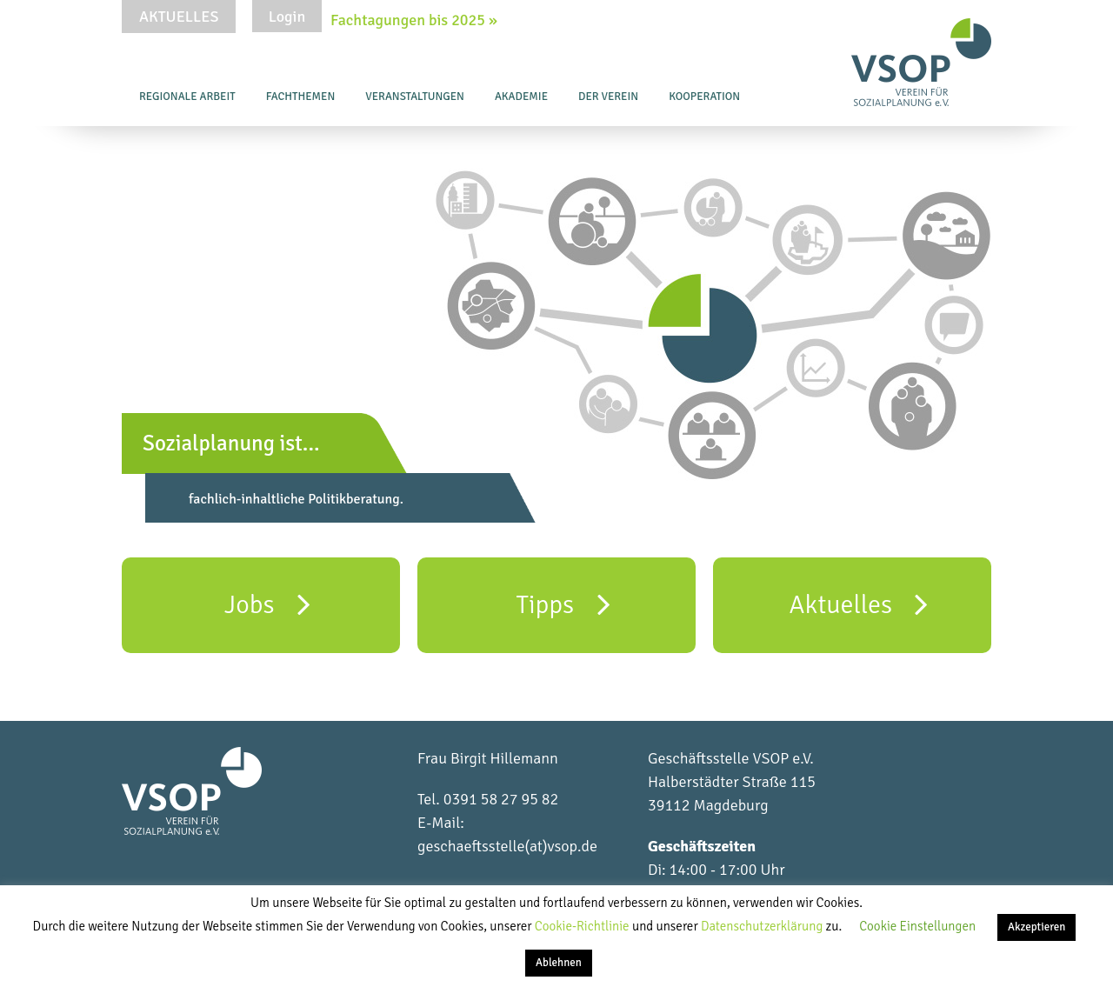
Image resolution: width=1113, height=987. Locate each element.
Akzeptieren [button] (1036, 927)
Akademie (521, 96)
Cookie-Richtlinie (583, 926)
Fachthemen (301, 96)
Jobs (267, 603)
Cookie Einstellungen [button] (917, 926)
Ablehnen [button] (559, 963)
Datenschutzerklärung (763, 926)
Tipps (563, 603)
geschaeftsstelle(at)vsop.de (507, 846)
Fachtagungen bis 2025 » (413, 20)
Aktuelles (178, 16)
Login (287, 16)
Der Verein (608, 96)
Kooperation (704, 96)
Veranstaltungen (414, 96)
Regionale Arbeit (187, 96)
